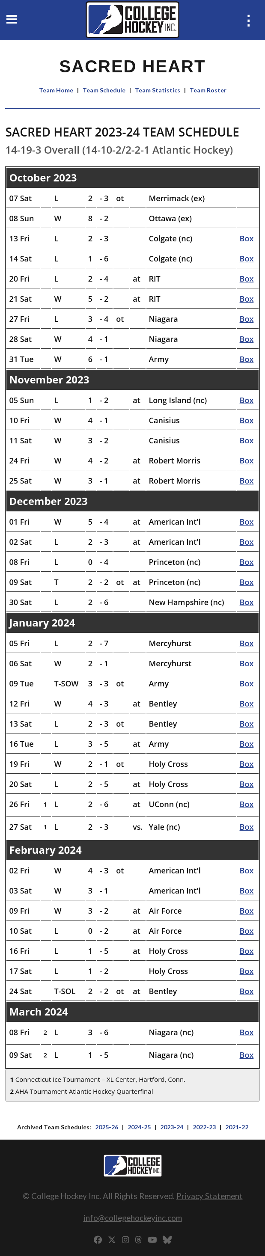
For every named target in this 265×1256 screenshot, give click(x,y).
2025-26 (106, 1127)
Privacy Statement (209, 1196)
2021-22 (236, 1127)
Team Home (56, 90)
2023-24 (171, 1127)
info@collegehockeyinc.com (132, 1218)
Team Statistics (157, 90)
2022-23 (204, 1127)
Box (247, 238)
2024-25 (139, 1127)
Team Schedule (104, 90)
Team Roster (208, 90)
